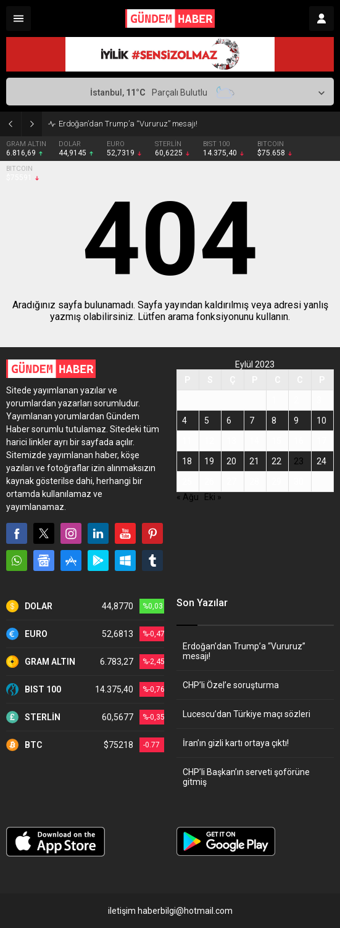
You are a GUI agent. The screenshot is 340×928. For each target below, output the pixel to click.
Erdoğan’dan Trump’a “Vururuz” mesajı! (128, 123)
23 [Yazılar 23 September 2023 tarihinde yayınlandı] (299, 461)
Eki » (213, 497)
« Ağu (187, 497)
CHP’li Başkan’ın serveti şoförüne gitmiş (246, 777)
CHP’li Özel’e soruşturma (231, 685)
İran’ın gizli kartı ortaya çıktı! (236, 743)
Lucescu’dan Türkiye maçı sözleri (246, 714)
